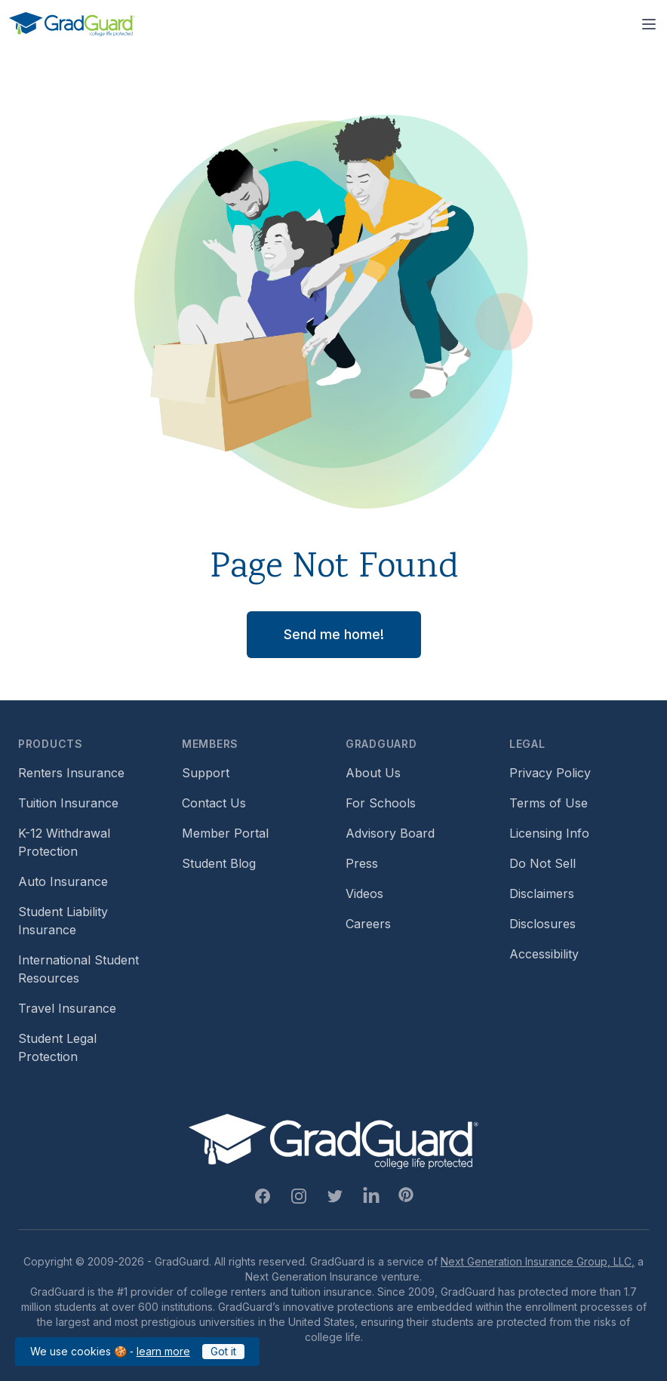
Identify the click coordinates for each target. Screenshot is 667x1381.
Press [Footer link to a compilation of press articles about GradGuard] (362, 863)
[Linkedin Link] (371, 1196)
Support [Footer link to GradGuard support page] (205, 772)
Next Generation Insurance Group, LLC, (538, 1261)
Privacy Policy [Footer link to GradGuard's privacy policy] (550, 772)
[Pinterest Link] (405, 1194)
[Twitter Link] (335, 1196)
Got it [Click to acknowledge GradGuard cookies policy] (223, 1351)
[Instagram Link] (299, 1196)
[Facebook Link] (263, 1196)
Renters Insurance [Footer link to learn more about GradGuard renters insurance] (71, 772)
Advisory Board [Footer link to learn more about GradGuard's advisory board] (390, 833)
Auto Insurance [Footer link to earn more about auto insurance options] (63, 881)
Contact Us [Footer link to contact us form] (214, 802)
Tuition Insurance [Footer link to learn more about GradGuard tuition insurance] (68, 802)
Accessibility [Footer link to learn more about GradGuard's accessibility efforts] (544, 953)
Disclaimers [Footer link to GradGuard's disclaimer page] (541, 893)
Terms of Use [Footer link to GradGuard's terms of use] (548, 802)
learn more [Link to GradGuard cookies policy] (163, 1351)
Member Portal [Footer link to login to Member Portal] (225, 833)
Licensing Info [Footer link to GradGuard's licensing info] (549, 833)
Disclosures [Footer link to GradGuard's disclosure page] (542, 923)
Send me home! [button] (334, 634)
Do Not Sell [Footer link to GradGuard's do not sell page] (542, 863)
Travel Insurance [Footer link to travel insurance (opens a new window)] (67, 1008)
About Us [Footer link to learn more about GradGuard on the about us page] (373, 772)
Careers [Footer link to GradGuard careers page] (368, 923)
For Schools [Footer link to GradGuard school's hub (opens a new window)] (381, 802)
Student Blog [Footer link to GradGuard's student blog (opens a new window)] (219, 863)
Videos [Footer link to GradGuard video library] (364, 893)
